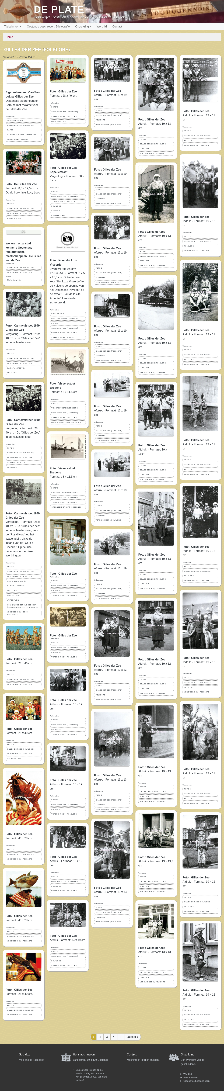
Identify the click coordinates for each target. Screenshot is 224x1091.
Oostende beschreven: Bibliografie (48, 26)
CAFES (10, 130)
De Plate (59, 9)
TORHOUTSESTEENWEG (18, 139)
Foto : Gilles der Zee (19, 659)
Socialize (24, 1054)
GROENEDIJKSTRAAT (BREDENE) (66, 422)
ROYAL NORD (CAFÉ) (16, 581)
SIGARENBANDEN (15, 120)
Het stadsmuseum (84, 1054)
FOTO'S (10, 204)
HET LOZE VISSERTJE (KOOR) (64, 318)
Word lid (102, 26)
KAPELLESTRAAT (58, 215)
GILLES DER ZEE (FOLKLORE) (20, 125)
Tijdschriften (11, 26)
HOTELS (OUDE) (14, 595)
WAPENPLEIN (13, 600)
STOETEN (55, 211)
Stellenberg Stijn (14, 280)
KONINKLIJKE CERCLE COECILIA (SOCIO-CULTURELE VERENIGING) (22, 606)
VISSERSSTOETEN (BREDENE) (64, 408)
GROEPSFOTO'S (14, 218)
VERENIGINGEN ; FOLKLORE (20, 213)
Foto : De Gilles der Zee (21, 184)
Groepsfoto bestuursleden (196, 1081)
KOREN (54, 323)
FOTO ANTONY (57, 314)
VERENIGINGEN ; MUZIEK (62, 337)
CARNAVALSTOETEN (16, 368)
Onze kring (82, 26)
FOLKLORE (12, 373)
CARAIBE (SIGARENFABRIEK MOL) (22, 135)
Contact (117, 26)
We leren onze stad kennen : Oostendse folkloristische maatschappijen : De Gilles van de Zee (23, 252)
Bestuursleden (190, 1077)
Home (9, 37)
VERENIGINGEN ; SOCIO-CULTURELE (18, 613)
